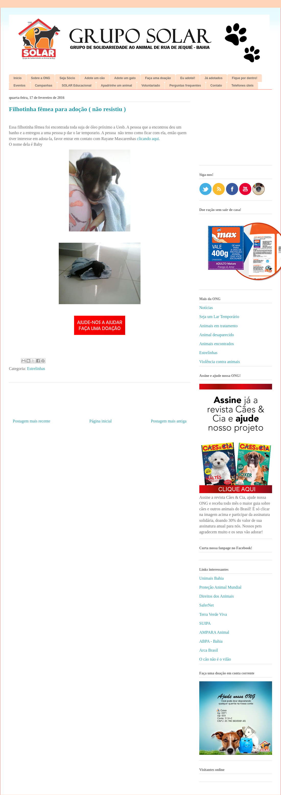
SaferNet (206, 605)
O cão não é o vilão (215, 659)
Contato (216, 85)
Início (17, 78)
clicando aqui (148, 138)
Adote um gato (125, 78)
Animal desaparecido (216, 335)
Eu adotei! (187, 78)
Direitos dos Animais (216, 596)
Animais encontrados (216, 344)
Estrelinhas (36, 368)
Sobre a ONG (40, 78)
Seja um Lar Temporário (219, 316)
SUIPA (205, 623)
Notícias (206, 307)
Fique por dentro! (244, 78)
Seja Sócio (67, 78)
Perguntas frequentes (185, 85)
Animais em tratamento (218, 326)
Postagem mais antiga (168, 421)
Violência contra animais (219, 361)
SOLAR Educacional (76, 85)
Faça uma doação (158, 78)
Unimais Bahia (211, 578)
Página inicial (100, 421)
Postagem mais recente (31, 421)
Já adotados (214, 78)
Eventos (20, 85)
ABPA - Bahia (211, 641)
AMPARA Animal (214, 632)
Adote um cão (95, 78)
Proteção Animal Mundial (220, 587)
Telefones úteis (242, 85)
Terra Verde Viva (213, 614)
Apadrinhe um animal (116, 85)
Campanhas (43, 85)
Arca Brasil (208, 650)
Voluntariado (151, 85)
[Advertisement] (235, 129)
